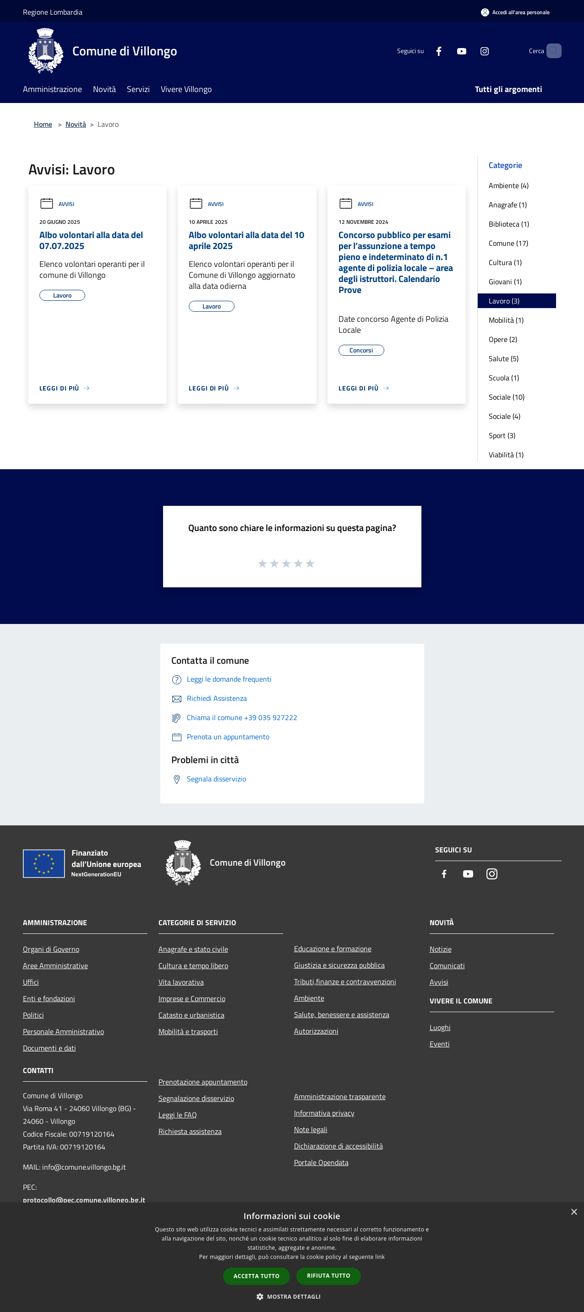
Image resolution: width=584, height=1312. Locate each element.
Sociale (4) (504, 416)
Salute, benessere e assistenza (341, 1014)
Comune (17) (508, 243)
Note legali (310, 1129)
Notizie (441, 948)
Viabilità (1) (506, 454)
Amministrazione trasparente (340, 1096)
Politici (33, 1014)
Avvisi (56, 204)
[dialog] (292, 1257)
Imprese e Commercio (191, 998)
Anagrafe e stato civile (193, 948)
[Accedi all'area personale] (515, 12)
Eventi (440, 1043)
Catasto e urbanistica (191, 1014)
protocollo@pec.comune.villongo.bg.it (84, 1199)
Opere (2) (503, 339)
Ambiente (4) (509, 185)
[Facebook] (423, 50)
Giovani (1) (505, 281)
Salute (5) (504, 358)
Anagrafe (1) (508, 204)
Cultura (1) (505, 262)
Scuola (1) (504, 377)
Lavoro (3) (504, 300)
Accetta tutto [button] (256, 1276)
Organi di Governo (51, 948)
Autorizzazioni (316, 1030)
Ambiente (309, 997)
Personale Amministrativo (63, 1031)
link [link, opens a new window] (380, 1257)
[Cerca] (551, 51)
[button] (292, 1296)
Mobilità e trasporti (188, 1031)
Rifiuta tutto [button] (328, 1275)
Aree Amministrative (55, 965)
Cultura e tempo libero (193, 965)
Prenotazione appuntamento (202, 1081)
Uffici (31, 981)
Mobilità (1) (506, 319)
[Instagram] (469, 50)
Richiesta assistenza (190, 1131)
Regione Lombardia (52, 11)
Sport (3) (502, 435)
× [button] (573, 1212)
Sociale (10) (506, 396)
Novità (75, 124)
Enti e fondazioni (49, 998)
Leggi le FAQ (177, 1114)
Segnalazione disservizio (196, 1098)
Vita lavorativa (181, 981)
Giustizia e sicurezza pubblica (339, 965)
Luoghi (440, 1027)
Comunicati (447, 965)
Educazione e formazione (332, 948)
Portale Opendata (321, 1162)
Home (43, 124)
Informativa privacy (324, 1112)
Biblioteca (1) (509, 223)
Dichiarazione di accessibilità (338, 1145)
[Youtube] (446, 50)
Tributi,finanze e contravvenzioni (345, 981)
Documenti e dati (49, 1047)
